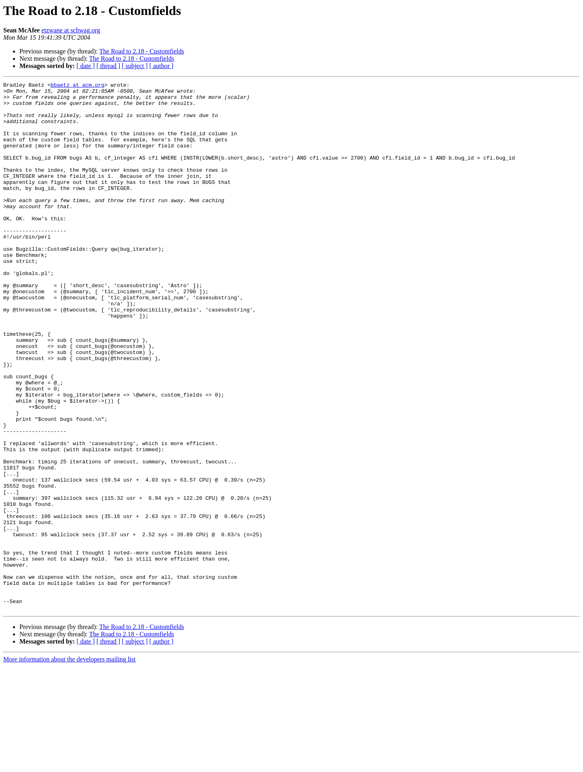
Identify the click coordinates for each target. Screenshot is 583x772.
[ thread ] (108, 65)
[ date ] (86, 65)
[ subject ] (135, 65)
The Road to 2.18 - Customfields (141, 51)
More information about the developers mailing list (69, 764)
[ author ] (161, 65)
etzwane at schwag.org (70, 30)
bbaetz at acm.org (77, 86)
